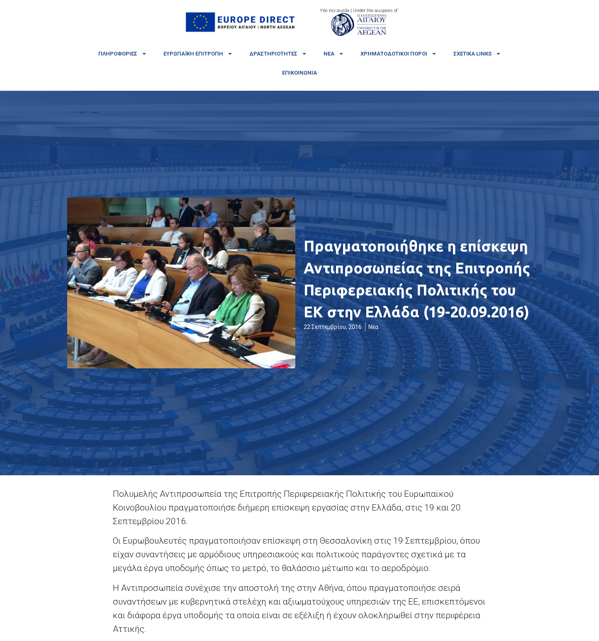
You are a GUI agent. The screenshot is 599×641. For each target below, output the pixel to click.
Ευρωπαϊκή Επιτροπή (198, 53)
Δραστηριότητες (278, 53)
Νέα (334, 53)
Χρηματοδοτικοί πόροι (398, 53)
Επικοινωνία (299, 73)
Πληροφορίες (122, 53)
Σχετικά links (477, 53)
